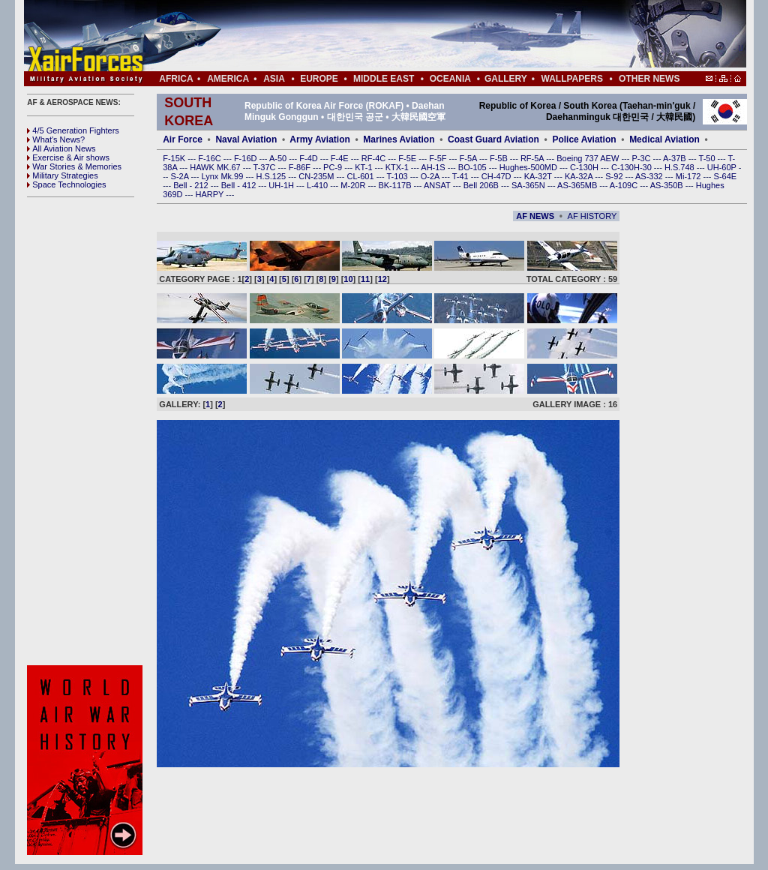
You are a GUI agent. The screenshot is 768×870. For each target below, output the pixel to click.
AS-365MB (578, 185)
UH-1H (282, 185)
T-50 (708, 158)
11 (365, 279)
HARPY (211, 194)
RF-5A (533, 158)
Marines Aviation (398, 139)
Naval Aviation (246, 139)
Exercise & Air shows (68, 157)
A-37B (675, 158)
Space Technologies (66, 184)
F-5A (469, 158)
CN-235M (317, 176)
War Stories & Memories (74, 166)
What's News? (56, 139)
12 (382, 279)
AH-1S (434, 167)
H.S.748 (680, 167)
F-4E (341, 158)
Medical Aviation (664, 139)
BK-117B (395, 185)
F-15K (175, 158)
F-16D (247, 158)
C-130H (585, 167)
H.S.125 (272, 176)
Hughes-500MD (530, 167)
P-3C (642, 158)
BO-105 (473, 167)
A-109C (625, 185)
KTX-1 (398, 167)
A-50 (279, 158)
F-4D (309, 158)
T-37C (266, 167)
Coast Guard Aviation (493, 139)
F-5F (438, 158)
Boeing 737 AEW (588, 158)
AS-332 (650, 176)
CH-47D (498, 176)
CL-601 (361, 176)
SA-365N (530, 185)
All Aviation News (61, 148)
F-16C (211, 158)
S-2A (181, 176)
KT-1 (364, 167)
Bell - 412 (240, 185)
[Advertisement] (429, 36)
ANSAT (438, 185)
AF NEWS (535, 216)
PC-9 (333, 167)
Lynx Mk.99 (224, 176)
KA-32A (580, 176)
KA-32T (539, 176)
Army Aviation (320, 139)
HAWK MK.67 (216, 167)
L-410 (318, 185)
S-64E (725, 176)
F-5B (500, 158)
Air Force (182, 139)
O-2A (431, 176)
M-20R (354, 185)
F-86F (301, 167)
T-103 (398, 176)
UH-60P (723, 167)
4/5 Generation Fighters (74, 130)
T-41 (461, 176)
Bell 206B (482, 185)
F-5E (408, 158)
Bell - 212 (192, 185)
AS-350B (668, 185)
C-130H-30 (632, 167)
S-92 (615, 176)
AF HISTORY (592, 216)
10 (348, 279)
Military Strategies (62, 175)
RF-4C (375, 158)
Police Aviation (584, 139)
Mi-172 (690, 176)
